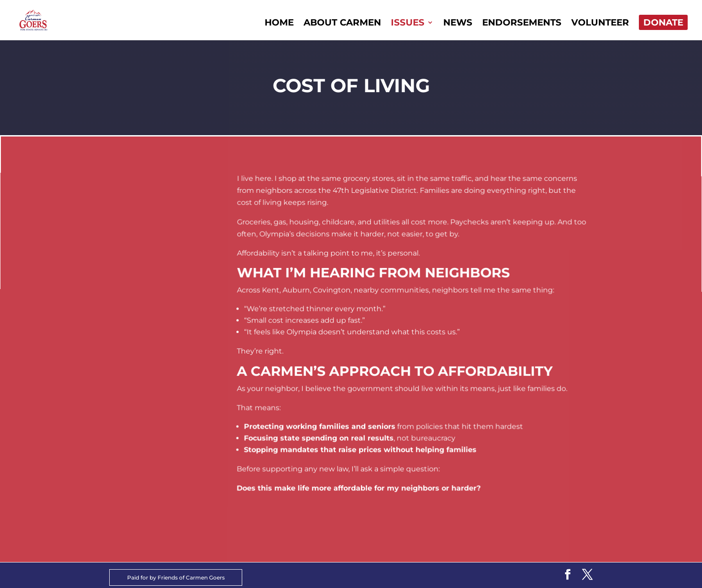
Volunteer (600, 23)
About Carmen (342, 23)
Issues (407, 23)
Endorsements (521, 23)
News (457, 23)
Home (279, 23)
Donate (663, 22)
